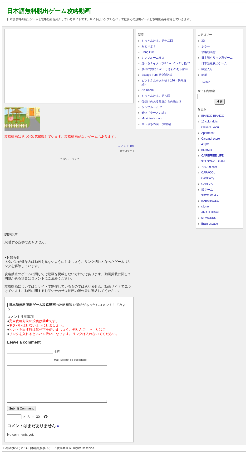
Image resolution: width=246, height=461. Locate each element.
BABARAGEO (210, 201)
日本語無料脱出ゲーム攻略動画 (49, 11)
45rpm (205, 144)
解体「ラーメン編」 (154, 112)
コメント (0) (126, 145)
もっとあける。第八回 (156, 95)
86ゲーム (207, 189)
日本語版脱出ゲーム (214, 63)
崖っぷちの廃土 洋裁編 (156, 124)
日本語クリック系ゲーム (217, 57)
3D (203, 40)
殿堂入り (207, 69)
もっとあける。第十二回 (157, 40)
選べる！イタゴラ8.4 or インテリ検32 (166, 63)
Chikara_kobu (210, 127)
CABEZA (207, 184)
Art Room (148, 90)
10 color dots (209, 121)
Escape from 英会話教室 (157, 74)
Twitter (205, 82)
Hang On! (148, 52)
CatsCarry (207, 178)
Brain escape (209, 223)
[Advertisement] (69, 65)
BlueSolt (206, 150)
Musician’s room (152, 118)
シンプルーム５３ (153, 57)
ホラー (205, 46)
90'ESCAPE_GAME (213, 161)
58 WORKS (208, 218)
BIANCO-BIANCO (212, 115)
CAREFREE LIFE (212, 155)
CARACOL (208, 172)
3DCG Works (209, 195)
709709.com (209, 167)
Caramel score (210, 138)
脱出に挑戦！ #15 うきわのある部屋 (165, 69)
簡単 (204, 74)
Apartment (207, 133)
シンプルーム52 (152, 107)
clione (205, 206)
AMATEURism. (210, 212)
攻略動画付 (208, 52)
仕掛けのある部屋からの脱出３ (162, 101)
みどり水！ (149, 46)
